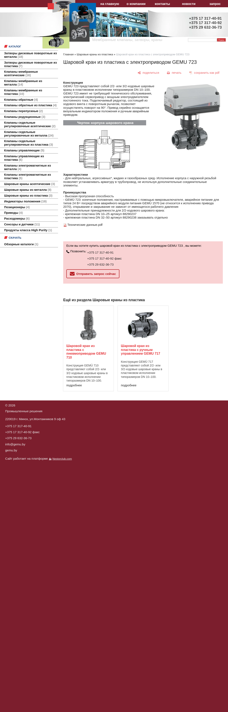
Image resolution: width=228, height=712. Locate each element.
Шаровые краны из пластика (28, 195)
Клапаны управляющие (24, 150)
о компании (136, 4)
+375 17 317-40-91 (100, 252)
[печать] (174, 72)
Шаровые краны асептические (29, 184)
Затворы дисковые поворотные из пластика (30, 64)
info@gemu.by (15, 444)
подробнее (74, 385)
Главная (68, 54)
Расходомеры (17, 218)
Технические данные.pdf (84, 224)
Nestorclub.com (62, 458)
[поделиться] (148, 72)
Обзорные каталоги (21, 244)
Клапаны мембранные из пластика (23, 92)
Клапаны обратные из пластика (30, 105)
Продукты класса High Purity (28, 230)
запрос (215, 4)
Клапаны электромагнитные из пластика (27, 176)
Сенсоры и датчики (22, 224)
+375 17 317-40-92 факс (104, 258)
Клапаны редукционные (24, 116)
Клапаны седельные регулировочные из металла (28, 133)
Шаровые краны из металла (27, 189)
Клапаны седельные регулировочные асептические (30, 124)
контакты (162, 4)
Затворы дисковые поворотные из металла (30, 55)
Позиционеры (17, 207)
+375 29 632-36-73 (100, 264)
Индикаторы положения (25, 201)
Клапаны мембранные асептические (21, 73)
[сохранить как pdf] (204, 72)
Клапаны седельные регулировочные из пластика (28, 142)
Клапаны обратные (21, 99)
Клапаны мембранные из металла (23, 82)
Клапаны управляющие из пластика (24, 158)
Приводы (13, 212)
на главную (109, 4)
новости (188, 4)
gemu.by (11, 450)
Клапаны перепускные (23, 111)
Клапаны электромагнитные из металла (27, 167)
